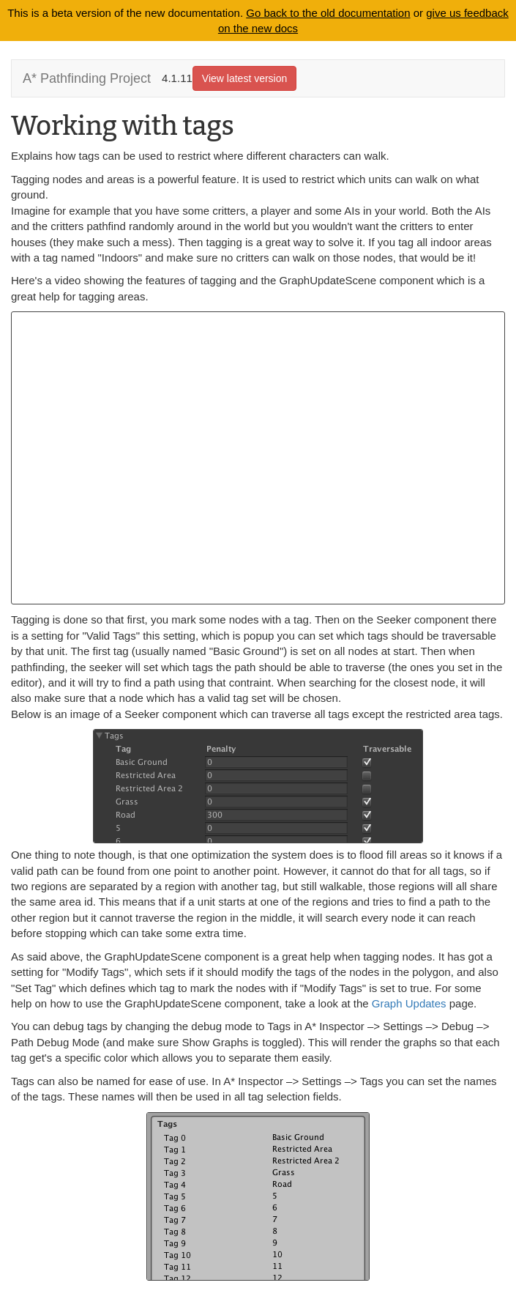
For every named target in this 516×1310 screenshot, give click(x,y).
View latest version (244, 78)
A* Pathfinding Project (87, 78)
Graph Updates (409, 1003)
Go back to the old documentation (328, 13)
